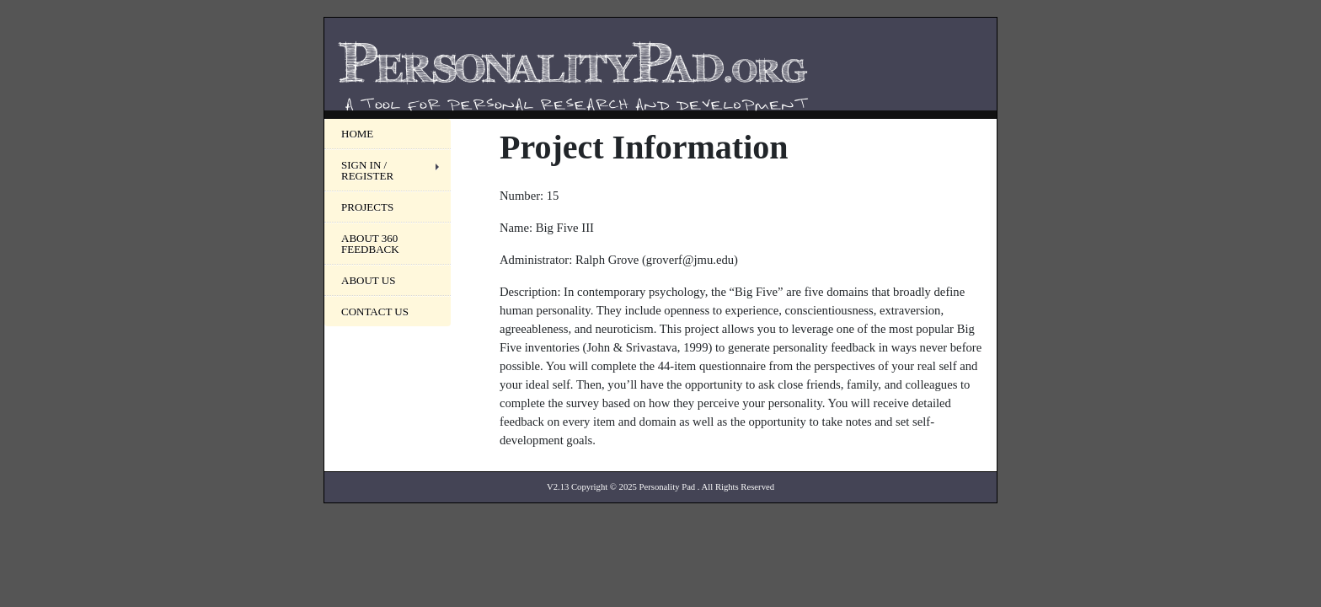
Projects (367, 207)
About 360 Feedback (370, 243)
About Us (368, 280)
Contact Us (375, 311)
